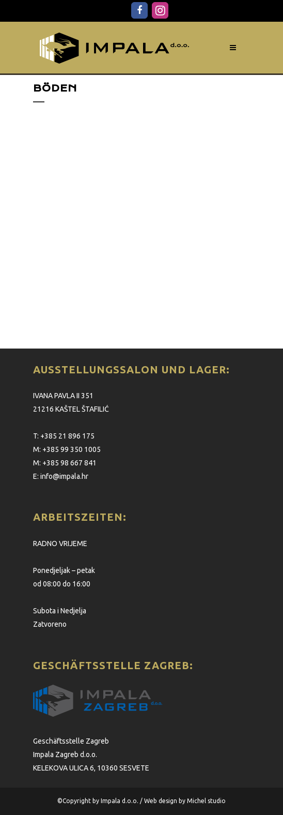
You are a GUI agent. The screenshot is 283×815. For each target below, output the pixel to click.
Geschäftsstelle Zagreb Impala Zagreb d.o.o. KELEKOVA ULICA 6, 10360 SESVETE (91, 754)
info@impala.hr (64, 476)
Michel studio (206, 800)
